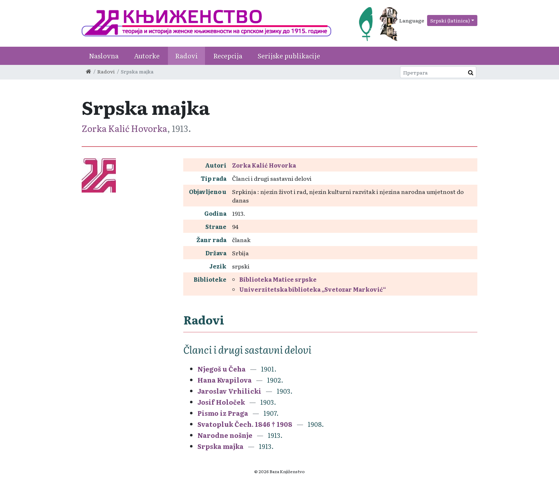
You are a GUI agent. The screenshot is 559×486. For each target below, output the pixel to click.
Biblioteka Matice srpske (278, 279)
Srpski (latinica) (450, 20)
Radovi (186, 56)
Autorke (147, 56)
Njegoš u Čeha (222, 369)
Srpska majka (220, 446)
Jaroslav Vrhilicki (229, 391)
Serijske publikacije (289, 56)
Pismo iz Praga (223, 413)
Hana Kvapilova (225, 380)
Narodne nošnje (225, 435)
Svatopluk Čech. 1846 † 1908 (245, 424)
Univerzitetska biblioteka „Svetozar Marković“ (312, 289)
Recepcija (227, 56)
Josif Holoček (221, 402)
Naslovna (104, 56)
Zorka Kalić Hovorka (124, 128)
